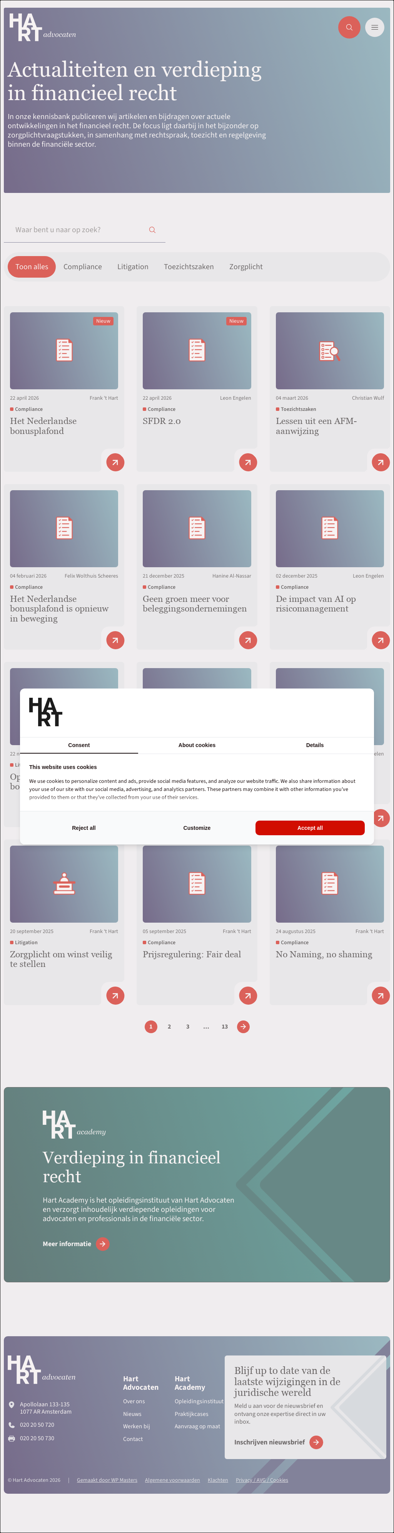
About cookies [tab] (197, 745)
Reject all (83, 828)
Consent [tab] (79, 745)
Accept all (310, 828)
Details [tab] (315, 745)
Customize (197, 828)
